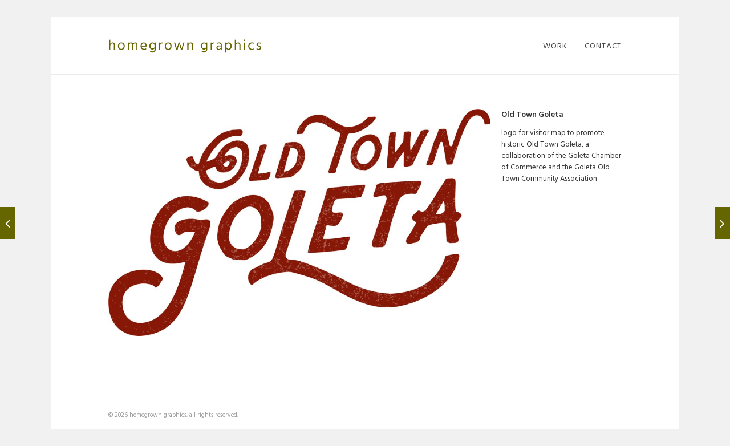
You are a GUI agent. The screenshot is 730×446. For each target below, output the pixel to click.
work (555, 45)
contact (603, 45)
